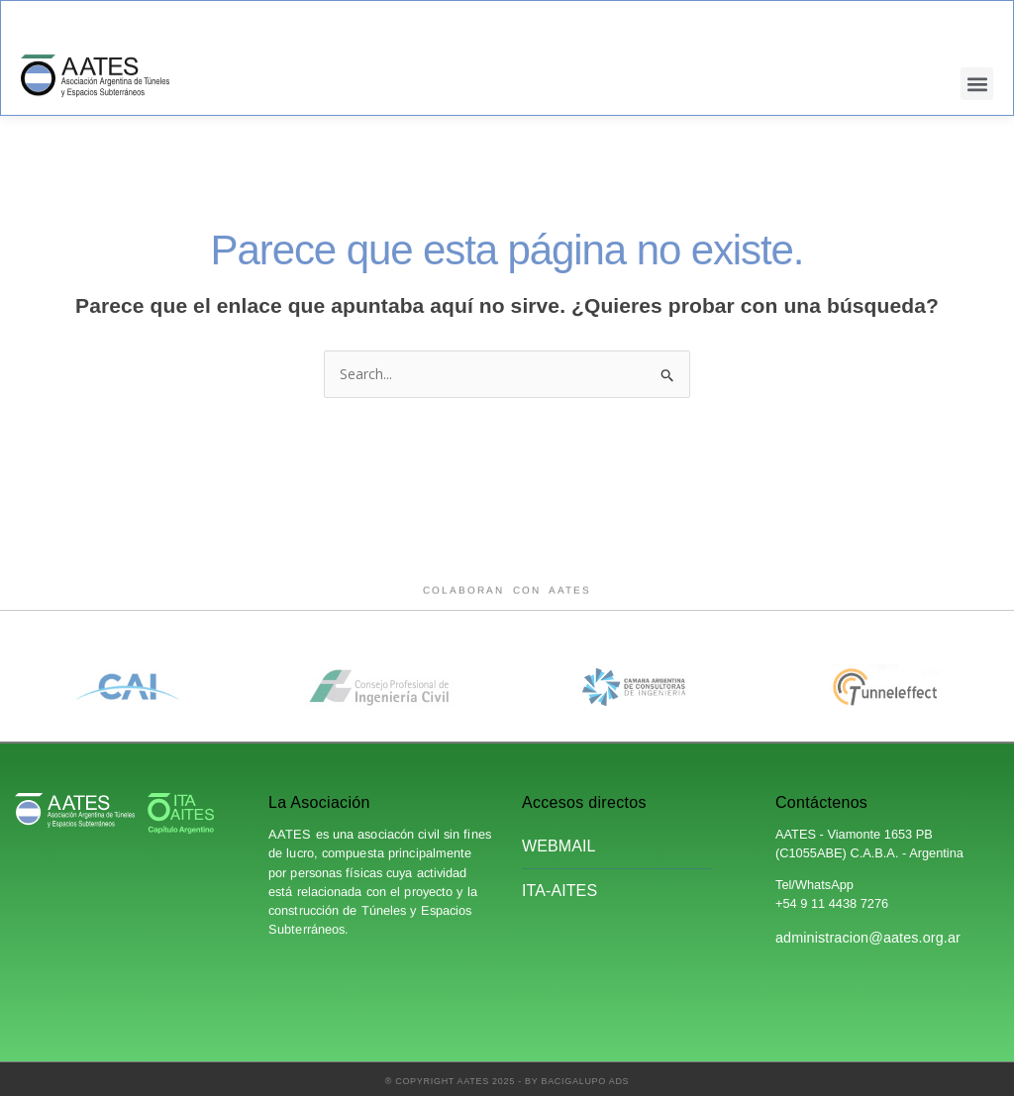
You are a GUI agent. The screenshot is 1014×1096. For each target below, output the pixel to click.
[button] (977, 83)
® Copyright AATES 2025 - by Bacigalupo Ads (507, 1081)
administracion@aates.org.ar (868, 938)
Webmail (559, 846)
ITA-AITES (559, 890)
